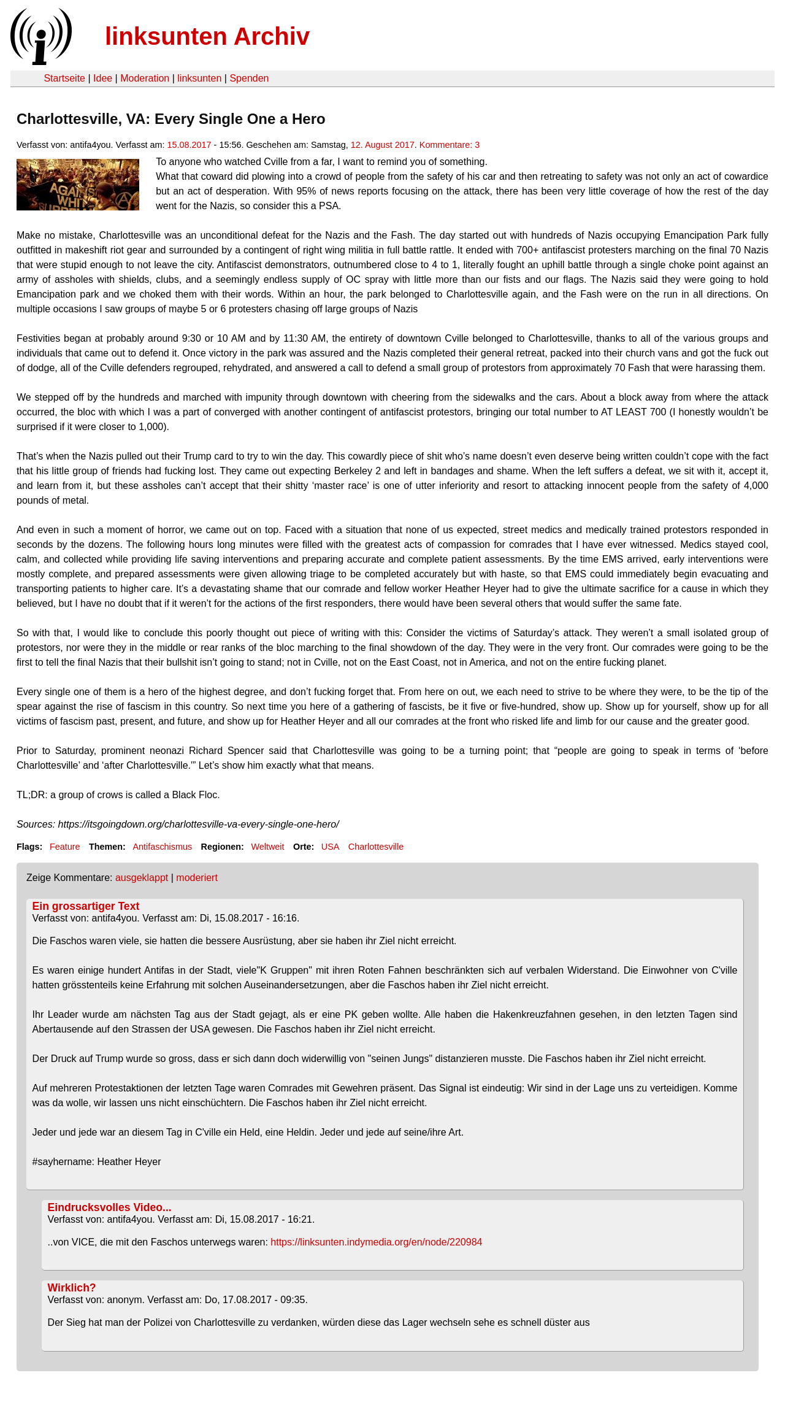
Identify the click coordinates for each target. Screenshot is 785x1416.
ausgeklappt (141, 877)
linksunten (199, 78)
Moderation (144, 78)
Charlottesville (376, 847)
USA (330, 847)
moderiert (197, 877)
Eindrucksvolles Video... (110, 1207)
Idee (102, 78)
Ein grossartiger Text (86, 906)
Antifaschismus (162, 847)
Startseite (64, 78)
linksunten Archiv (207, 36)
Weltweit (267, 847)
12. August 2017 (383, 145)
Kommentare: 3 (449, 145)
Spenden (249, 78)
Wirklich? (72, 1288)
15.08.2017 (189, 145)
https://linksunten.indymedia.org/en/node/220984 (376, 1242)
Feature (65, 847)
